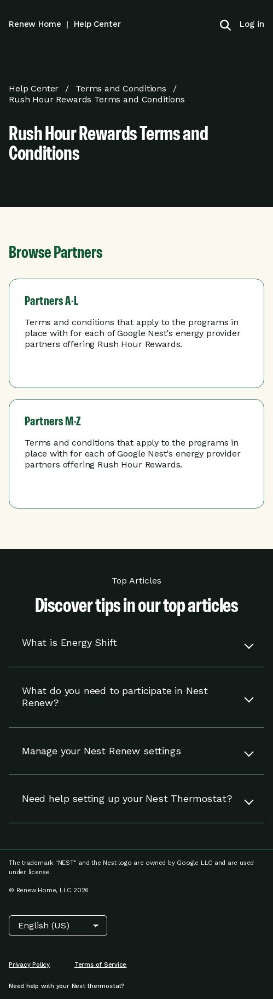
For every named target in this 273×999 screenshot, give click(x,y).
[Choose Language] (58, 925)
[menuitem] (247, 24)
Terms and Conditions (120, 88)
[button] (136, 643)
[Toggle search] (225, 24)
